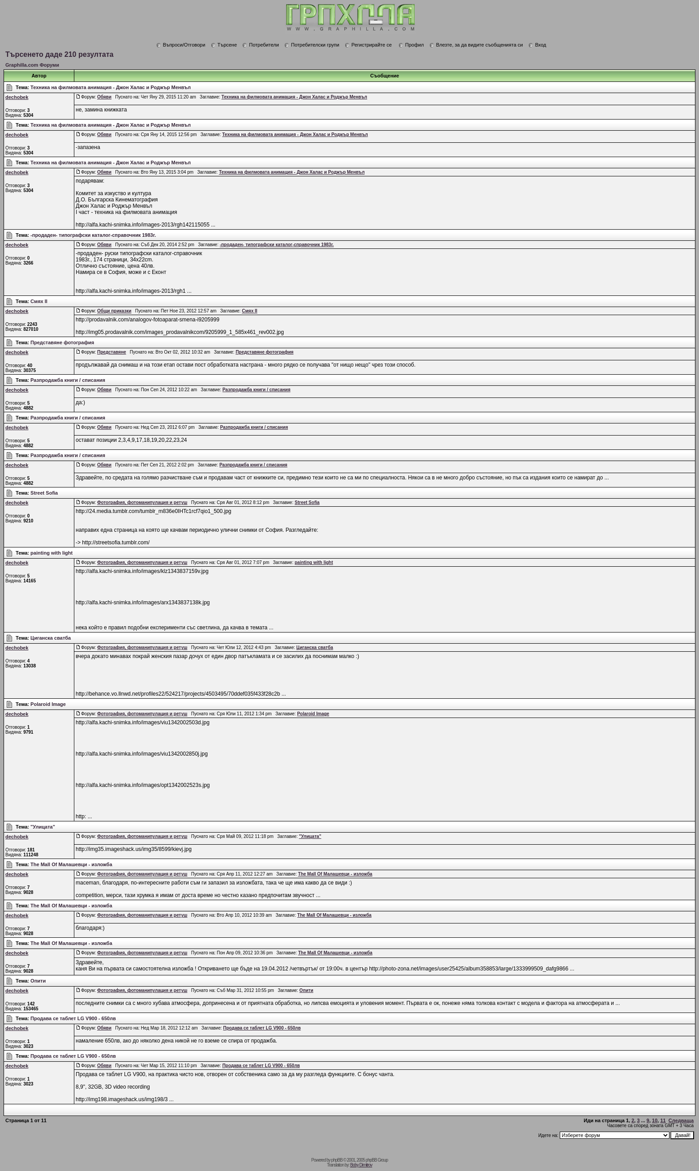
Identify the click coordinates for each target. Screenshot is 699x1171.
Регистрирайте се (368, 44)
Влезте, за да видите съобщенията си (476, 44)
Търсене (224, 44)
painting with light (51, 553)
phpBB (337, 1160)
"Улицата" (42, 826)
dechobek (16, 97)
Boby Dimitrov (361, 1164)
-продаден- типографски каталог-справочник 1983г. (93, 235)
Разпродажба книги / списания (67, 380)
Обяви (104, 96)
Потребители (260, 44)
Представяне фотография (62, 342)
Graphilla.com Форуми (32, 65)
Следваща (681, 1120)
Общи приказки (114, 310)
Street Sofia (44, 493)
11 (662, 1120)
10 (654, 1120)
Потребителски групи (311, 44)
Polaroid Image (48, 704)
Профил (411, 44)
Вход (537, 44)
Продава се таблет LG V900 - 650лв (73, 1018)
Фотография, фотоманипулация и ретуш (142, 502)
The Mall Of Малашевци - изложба (71, 864)
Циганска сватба (50, 638)
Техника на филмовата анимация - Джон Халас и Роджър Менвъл (110, 87)
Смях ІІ (38, 301)
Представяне (111, 352)
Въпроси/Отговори (181, 44)
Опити (38, 980)
